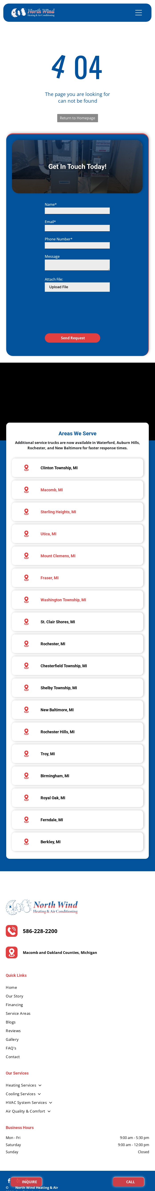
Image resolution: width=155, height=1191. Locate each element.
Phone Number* (59, 253)
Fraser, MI (50, 578)
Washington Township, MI (63, 599)
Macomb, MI (52, 490)
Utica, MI (48, 534)
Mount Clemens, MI (58, 556)
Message (52, 271)
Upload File (58, 301)
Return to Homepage (77, 118)
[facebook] (9, 1181)
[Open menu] (138, 12)
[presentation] (63, 328)
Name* (51, 219)
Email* (50, 236)
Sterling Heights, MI (58, 512)
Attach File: (54, 294)
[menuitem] (77, 987)
